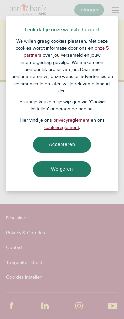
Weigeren (62, 169)
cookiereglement (61, 127)
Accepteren (62, 144)
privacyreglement (71, 120)
